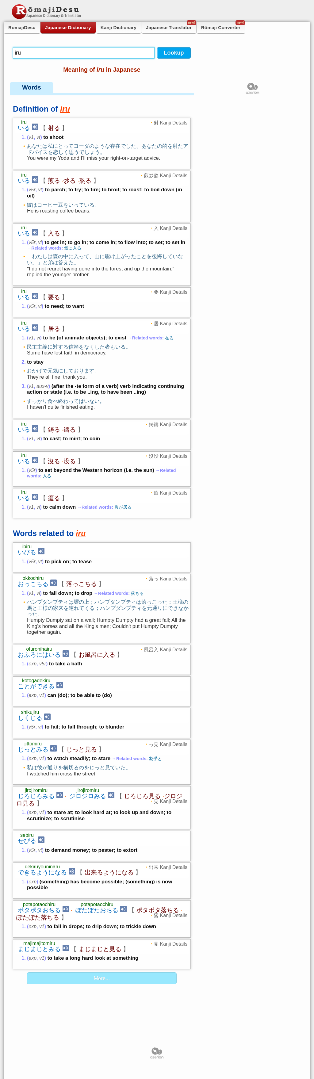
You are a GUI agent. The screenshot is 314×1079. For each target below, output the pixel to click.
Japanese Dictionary (68, 27)
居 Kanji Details (170, 323)
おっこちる (33, 583)
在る (169, 337)
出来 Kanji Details (168, 867)
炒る (69, 180)
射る (54, 127)
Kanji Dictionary (118, 27)
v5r (32, 189)
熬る (85, 180)
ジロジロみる (87, 796)
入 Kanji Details (170, 228)
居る (54, 328)
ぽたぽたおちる (96, 910)
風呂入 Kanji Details (165, 649)
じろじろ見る (142, 796)
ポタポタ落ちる (157, 910)
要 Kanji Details (170, 292)
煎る (54, 180)
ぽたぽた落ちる (37, 917)
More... (102, 978)
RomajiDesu (22, 27)
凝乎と (155, 758)
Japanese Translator (171, 26)
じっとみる (33, 749)
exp (32, 663)
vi (40, 242)
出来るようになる (109, 872)
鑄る (69, 429)
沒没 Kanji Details (168, 456)
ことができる (36, 686)
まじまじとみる (39, 949)
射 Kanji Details (170, 122)
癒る (54, 498)
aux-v (42, 386)
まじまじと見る (99, 949)
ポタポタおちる (39, 910)
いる (24, 127)
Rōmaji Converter (223, 26)
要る (54, 297)
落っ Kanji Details (168, 578)
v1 (31, 137)
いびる (27, 552)
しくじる (30, 717)
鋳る (54, 429)
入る (54, 233)
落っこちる (81, 583)
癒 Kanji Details (170, 492)
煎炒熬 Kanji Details (165, 175)
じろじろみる (36, 796)
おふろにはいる (39, 654)
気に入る (72, 248)
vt (38, 137)
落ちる (137, 593)
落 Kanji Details (170, 915)
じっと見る (81, 749)
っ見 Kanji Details (168, 744)
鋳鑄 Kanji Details (168, 424)
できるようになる (42, 872)
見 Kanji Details (170, 801)
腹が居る (123, 507)
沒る (54, 461)
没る (69, 461)
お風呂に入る (96, 654)
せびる (27, 840)
